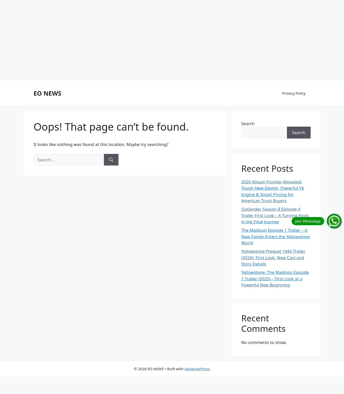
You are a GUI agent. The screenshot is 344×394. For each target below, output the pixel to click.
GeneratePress (197, 368)
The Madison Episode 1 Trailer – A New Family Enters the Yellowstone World (275, 236)
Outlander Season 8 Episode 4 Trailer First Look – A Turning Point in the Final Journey (275, 215)
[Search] (111, 160)
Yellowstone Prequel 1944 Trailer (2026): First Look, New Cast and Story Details (273, 257)
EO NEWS (48, 93)
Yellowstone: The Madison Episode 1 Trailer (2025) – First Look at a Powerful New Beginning (275, 278)
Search (248, 123)
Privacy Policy (294, 93)
